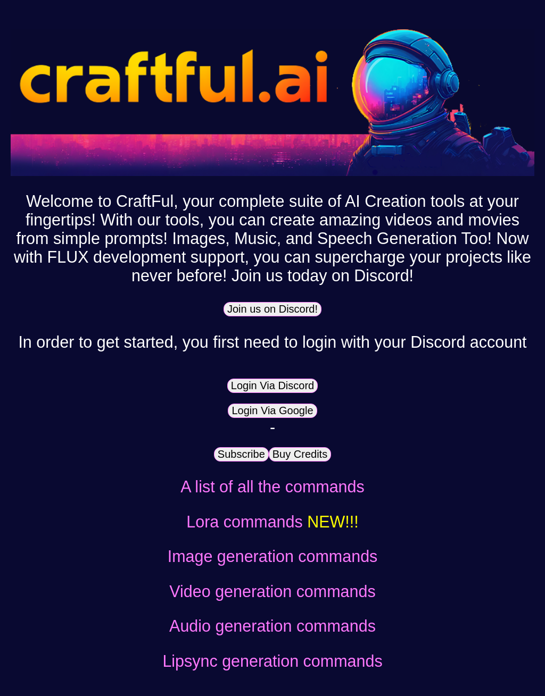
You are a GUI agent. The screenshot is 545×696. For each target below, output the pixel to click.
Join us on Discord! (272, 309)
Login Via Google (272, 410)
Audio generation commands (272, 626)
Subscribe (241, 454)
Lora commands (272, 522)
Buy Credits (299, 454)
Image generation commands (273, 556)
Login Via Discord (272, 385)
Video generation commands (272, 591)
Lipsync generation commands (272, 661)
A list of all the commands (272, 486)
